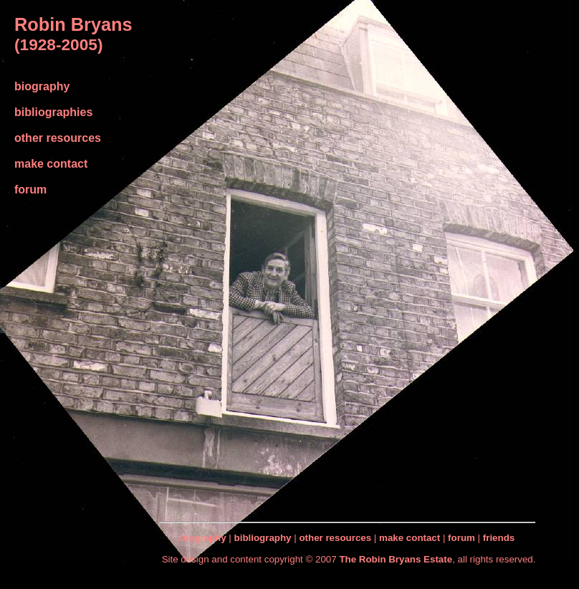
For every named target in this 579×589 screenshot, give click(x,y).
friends (499, 537)
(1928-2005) (58, 44)
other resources (57, 138)
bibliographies (53, 112)
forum (30, 189)
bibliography (263, 537)
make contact (50, 164)
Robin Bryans (73, 24)
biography (42, 86)
